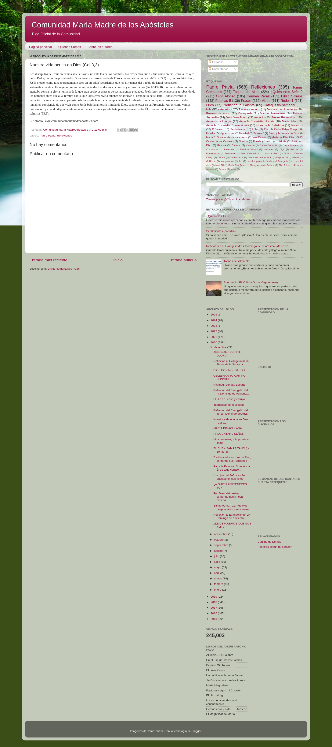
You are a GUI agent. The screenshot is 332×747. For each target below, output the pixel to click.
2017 (214, 607)
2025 (214, 314)
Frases (246, 100)
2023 (214, 325)
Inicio (118, 260)
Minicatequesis (238, 137)
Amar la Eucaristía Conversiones (227, 125)
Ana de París (271, 153)
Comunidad (212, 149)
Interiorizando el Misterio (229, 404)
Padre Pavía (47, 135)
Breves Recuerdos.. (284, 117)
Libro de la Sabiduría (270, 125)
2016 (214, 613)
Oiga (281, 149)
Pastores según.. (249, 109)
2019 (214, 596)
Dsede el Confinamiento (260, 157)
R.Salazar (217, 129)
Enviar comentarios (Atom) (65, 268)
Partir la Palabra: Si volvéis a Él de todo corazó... (231, 468)
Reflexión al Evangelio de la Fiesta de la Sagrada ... (231, 362)
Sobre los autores (99, 47)
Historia (281, 141)
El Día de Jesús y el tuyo (229, 399)
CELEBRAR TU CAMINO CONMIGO (229, 377)
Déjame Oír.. (282, 157)
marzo (218, 578)
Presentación (213, 153)
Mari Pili (220, 165)
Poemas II (223, 100)
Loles (255, 129)
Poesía (257, 141)
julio (217, 556)
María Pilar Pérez (237, 165)
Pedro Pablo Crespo (286, 129)
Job (240, 161)
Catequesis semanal (279, 105)
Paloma (294, 149)
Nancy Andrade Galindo (262, 165)
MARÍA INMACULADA (227, 428)
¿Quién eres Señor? (287, 92)
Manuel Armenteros (272, 113)
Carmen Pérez (258, 96)
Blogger (196, 731)
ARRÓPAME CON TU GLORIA (227, 354)
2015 (214, 618)
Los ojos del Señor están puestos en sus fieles (229, 477)
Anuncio (259, 117)
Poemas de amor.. (218, 113)
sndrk (159, 731)
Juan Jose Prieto (236, 117)
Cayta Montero (291, 145)
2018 (214, 602)
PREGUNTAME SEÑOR (228, 433)
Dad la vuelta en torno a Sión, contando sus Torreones (232, 459)
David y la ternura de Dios (284, 133)
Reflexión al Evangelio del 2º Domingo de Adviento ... (231, 516)
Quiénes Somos (69, 47)
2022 (214, 331)
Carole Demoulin (268, 145)
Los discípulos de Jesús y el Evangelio (267, 161)
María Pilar (289, 121)
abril (217, 573)
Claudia (221, 157)
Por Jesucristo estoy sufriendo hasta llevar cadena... (228, 497)
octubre (219, 539)
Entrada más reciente (48, 260)
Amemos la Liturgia (219, 121)
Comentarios (218, 69)
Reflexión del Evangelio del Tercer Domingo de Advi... (231, 412)
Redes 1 (287, 100)
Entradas (216, 62)
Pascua (221, 145)
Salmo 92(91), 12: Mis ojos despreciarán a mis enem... (232, 507)
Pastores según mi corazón (275, 546)
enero (218, 589)
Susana (223, 169)
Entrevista (229, 149)
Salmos (236, 145)
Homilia (210, 133)
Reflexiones (64, 135)
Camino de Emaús (269, 541)
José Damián (259, 137)
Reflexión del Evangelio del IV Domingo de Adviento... (231, 392)
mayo (218, 567)
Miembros (297, 125)
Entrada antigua (183, 260)
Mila (209, 109)
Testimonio (230, 153)
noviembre (221, 534)
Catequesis (245, 113)
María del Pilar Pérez (284, 137)
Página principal (40, 47)
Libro (210, 105)
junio (217, 561)
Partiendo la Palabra (239, 105)
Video (266, 100)
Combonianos (236, 157)
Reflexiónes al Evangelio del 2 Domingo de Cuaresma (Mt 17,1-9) (247, 246)
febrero (219, 584)
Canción (250, 145)
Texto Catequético (250, 153)
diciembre (220, 347)
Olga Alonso (225, 96)
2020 (214, 342)
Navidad (244, 133)
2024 (214, 320)
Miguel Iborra (227, 133)
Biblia (286, 153)
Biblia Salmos (292, 96)
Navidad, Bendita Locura (229, 384)
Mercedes (269, 149)
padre (234, 169)
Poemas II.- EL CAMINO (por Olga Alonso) (251, 282)
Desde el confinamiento (282, 109)
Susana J (258, 133)
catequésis (225, 109)
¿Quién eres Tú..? (217, 216)
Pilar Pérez (284, 165)
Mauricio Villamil (248, 149)
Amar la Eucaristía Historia (256, 121)
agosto (218, 550)
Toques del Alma (246, 92)
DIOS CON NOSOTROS (229, 370)
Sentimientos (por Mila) (221, 231)
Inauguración (227, 161)
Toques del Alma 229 (237, 261)
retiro (269, 141)
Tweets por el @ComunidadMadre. (228, 199)
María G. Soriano (216, 137)
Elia (266, 129)
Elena (296, 157)
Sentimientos (237, 129)
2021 (214, 337)
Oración (243, 141)
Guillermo (211, 161)
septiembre (221, 545)
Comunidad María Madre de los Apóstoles (102, 24)
